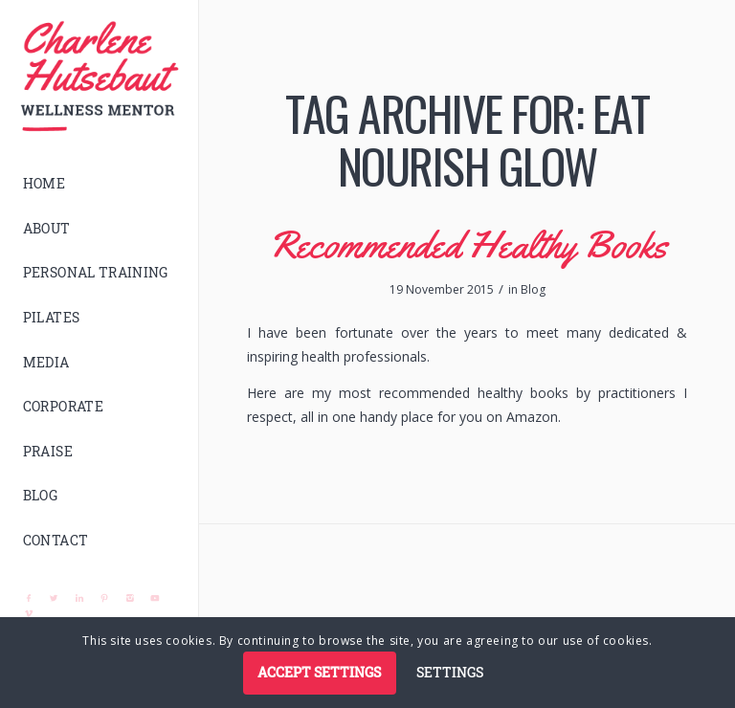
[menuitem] (99, 184)
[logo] (99, 76)
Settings (449, 672)
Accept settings (319, 672)
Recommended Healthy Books (467, 244)
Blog (533, 289)
